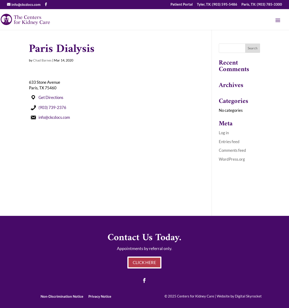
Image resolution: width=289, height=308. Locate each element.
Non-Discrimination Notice (62, 296)
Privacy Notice (99, 296)
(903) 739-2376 (52, 107)
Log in (224, 132)
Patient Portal (182, 4)
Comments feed (232, 150)
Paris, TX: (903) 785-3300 (261, 4)
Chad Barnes (42, 60)
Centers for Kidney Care (195, 296)
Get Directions (50, 97)
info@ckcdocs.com (54, 117)
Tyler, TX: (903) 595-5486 (217, 4)
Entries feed (229, 141)
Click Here (144, 262)
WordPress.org (232, 159)
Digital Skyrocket (248, 296)
